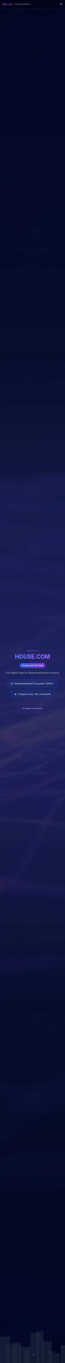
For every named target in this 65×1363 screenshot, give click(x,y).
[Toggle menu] (61, 4)
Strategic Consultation (32, 708)
